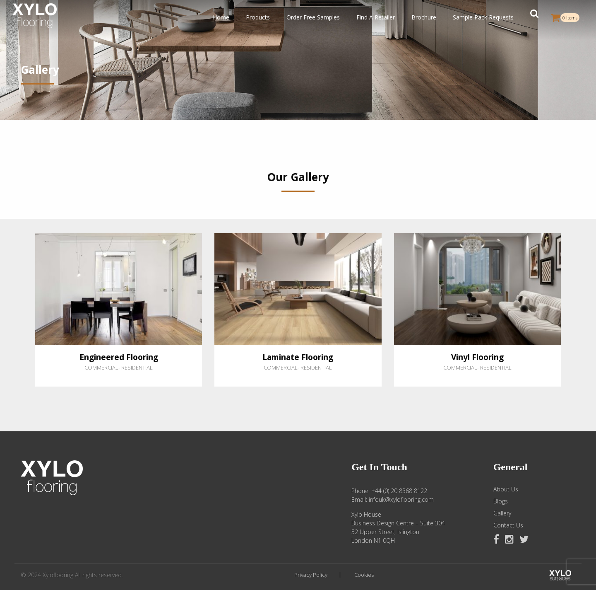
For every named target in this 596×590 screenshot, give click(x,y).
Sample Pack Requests (483, 17)
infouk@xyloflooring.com (401, 499)
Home (221, 17)
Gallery (502, 513)
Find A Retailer (375, 17)
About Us (505, 489)
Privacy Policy (310, 575)
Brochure (423, 17)
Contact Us (508, 525)
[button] (534, 17)
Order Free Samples (313, 17)
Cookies (364, 575)
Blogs (500, 501)
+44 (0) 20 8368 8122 (399, 491)
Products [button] (258, 17)
